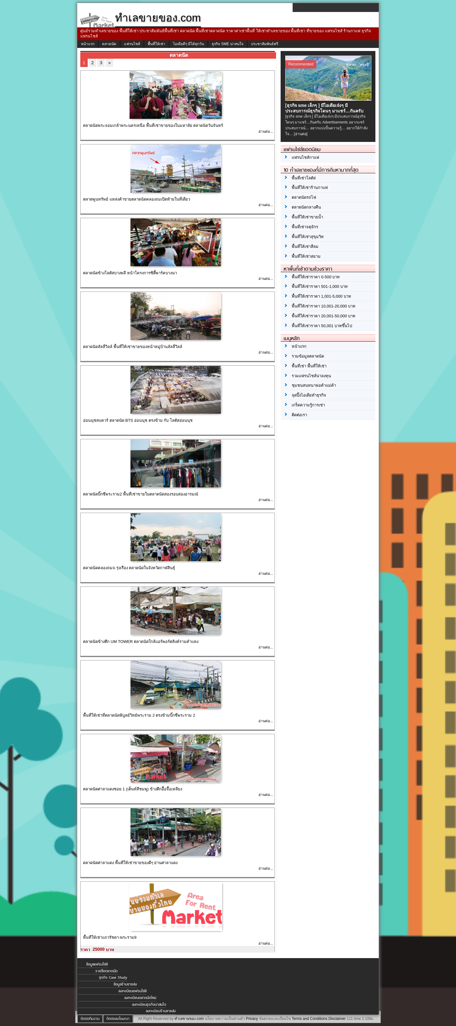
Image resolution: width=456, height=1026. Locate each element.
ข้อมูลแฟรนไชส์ (97, 964)
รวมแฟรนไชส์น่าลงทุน (311, 376)
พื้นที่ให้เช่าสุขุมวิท (308, 236)
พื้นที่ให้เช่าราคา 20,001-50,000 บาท (323, 316)
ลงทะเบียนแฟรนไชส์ (132, 991)
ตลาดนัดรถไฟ (304, 197)
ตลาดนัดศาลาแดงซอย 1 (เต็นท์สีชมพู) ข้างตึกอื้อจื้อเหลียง (132, 789)
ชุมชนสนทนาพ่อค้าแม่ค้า (314, 385)
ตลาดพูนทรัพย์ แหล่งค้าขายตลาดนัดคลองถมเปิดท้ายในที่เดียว (136, 199)
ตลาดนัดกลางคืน (306, 207)
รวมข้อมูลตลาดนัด (308, 356)
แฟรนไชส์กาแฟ (305, 157)
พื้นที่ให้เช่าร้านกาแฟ (310, 187)
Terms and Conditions (309, 1018)
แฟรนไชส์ (132, 44)
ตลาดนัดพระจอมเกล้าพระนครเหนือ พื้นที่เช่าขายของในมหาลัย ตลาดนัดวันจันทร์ (153, 125)
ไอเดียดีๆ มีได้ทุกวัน (188, 44)
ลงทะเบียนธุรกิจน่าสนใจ (149, 1004)
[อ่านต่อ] (300, 134)
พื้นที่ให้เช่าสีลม (305, 246)
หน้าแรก (87, 44)
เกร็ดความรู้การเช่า (308, 405)
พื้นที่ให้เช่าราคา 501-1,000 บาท (320, 286)
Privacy (252, 1018)
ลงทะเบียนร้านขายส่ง (161, 1011)
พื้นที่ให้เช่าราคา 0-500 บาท (316, 277)
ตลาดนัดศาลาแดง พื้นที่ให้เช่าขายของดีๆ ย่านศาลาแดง (130, 862)
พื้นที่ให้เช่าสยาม (306, 256)
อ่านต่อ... (265, 131)
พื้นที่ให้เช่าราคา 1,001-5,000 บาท (321, 296)
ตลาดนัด (109, 44)
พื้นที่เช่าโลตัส (304, 178)
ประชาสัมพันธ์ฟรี (264, 44)
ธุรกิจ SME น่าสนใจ (227, 44)
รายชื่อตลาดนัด (106, 971)
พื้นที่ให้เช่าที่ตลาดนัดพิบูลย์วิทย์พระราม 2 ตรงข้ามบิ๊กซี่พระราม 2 (139, 715)
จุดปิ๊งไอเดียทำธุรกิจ (309, 395)
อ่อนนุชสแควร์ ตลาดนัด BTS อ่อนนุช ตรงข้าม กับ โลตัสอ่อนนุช (138, 420)
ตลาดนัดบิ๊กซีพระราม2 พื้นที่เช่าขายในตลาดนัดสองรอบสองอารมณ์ (140, 494)
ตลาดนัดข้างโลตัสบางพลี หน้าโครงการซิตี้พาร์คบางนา (130, 273)
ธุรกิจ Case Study (113, 977)
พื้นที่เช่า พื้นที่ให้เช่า (309, 366)
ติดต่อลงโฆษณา (118, 1019)
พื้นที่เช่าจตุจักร (305, 227)
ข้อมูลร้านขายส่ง (125, 984)
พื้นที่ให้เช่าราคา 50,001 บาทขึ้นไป (322, 325)
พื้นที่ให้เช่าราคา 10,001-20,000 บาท (323, 306)
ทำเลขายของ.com (189, 1018)
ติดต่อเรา (299, 415)
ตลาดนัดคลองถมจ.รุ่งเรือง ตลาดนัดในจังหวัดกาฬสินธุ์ (129, 568)
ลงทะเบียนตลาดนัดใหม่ (140, 998)
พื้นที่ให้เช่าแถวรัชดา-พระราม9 (110, 937)
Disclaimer (337, 1018)
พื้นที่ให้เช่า (156, 44)
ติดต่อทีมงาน (90, 1019)
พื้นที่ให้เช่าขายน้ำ (307, 217)
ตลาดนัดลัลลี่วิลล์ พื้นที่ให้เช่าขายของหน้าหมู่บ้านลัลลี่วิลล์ (132, 346)
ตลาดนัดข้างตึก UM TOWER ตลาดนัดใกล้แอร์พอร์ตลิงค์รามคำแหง (140, 641)
